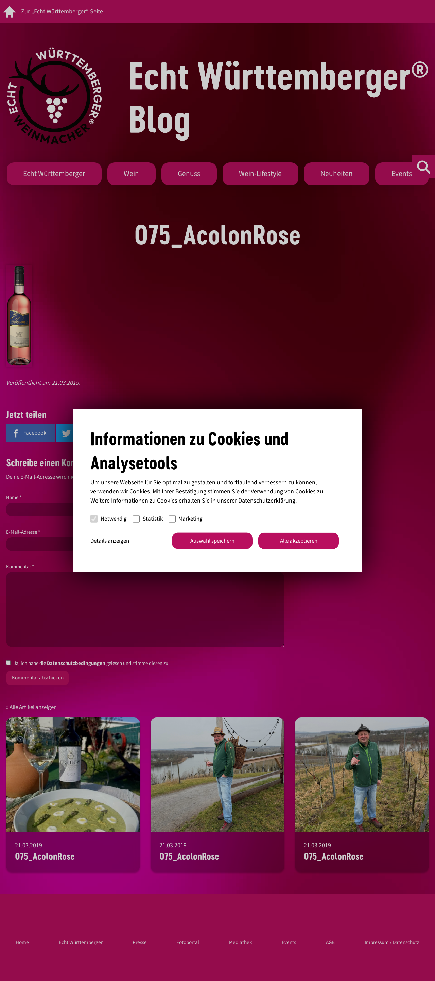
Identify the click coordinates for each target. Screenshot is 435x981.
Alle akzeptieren (298, 541)
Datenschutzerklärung (266, 500)
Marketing (186, 519)
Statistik (148, 519)
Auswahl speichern (212, 541)
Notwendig (108, 519)
